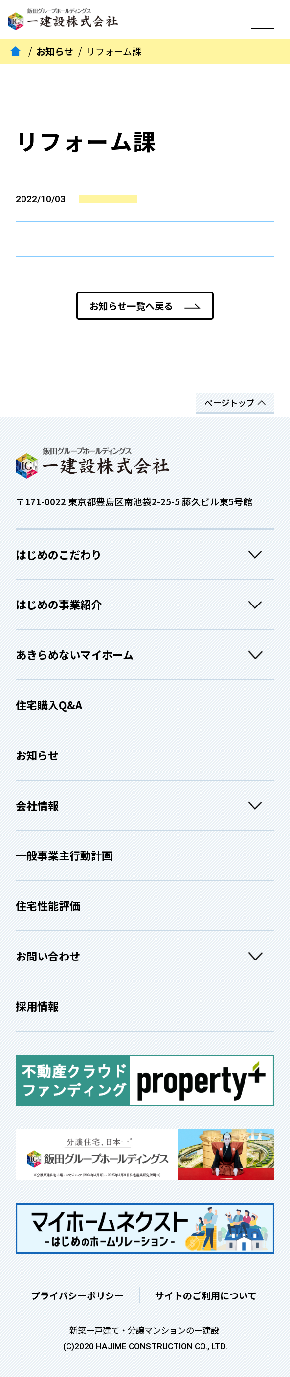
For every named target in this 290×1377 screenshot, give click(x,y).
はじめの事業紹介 (142, 604)
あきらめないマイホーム (142, 655)
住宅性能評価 (48, 905)
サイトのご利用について (206, 1295)
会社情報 (142, 805)
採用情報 (37, 1006)
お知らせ (54, 51)
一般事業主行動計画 (64, 855)
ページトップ (229, 402)
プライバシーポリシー (77, 1295)
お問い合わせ (142, 956)
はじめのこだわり (142, 554)
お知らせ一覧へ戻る (131, 305)
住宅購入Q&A (49, 704)
